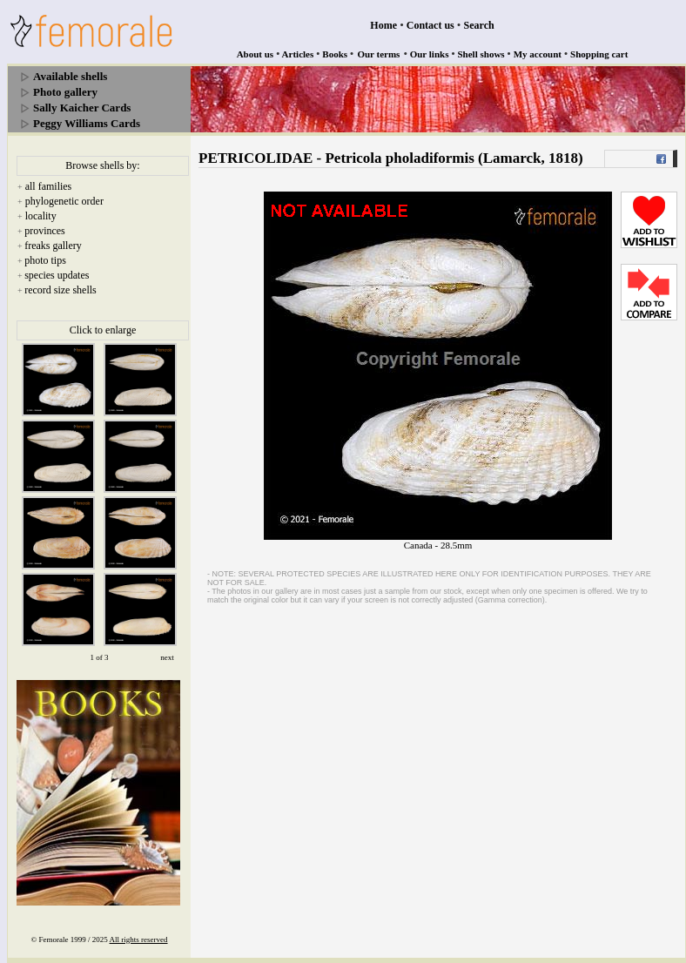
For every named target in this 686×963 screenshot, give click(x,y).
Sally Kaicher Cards (82, 107)
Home (383, 25)
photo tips (45, 260)
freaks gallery (53, 245)
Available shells (70, 76)
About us (255, 54)
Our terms (378, 54)
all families (48, 186)
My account (538, 54)
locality (41, 216)
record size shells (60, 290)
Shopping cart (599, 54)
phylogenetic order (64, 201)
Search (479, 25)
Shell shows (481, 54)
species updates (56, 275)
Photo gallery (65, 91)
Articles (298, 54)
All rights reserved (139, 939)
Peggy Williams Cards (86, 123)
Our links (429, 54)
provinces (44, 231)
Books (334, 54)
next (167, 657)
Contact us (430, 25)
